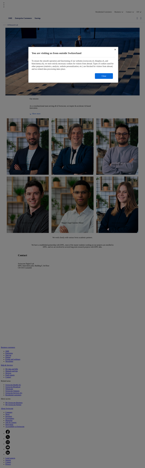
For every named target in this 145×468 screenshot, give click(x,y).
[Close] (115, 49)
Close (104, 76)
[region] (73, 65)
